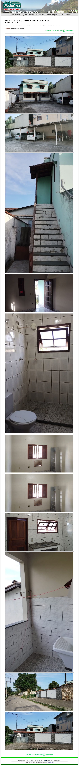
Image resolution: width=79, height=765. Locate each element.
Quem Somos (29, 760)
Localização (49, 760)
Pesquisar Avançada (40, 760)
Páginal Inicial (21, 760)
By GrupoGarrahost (49, 762)
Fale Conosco (57, 760)
